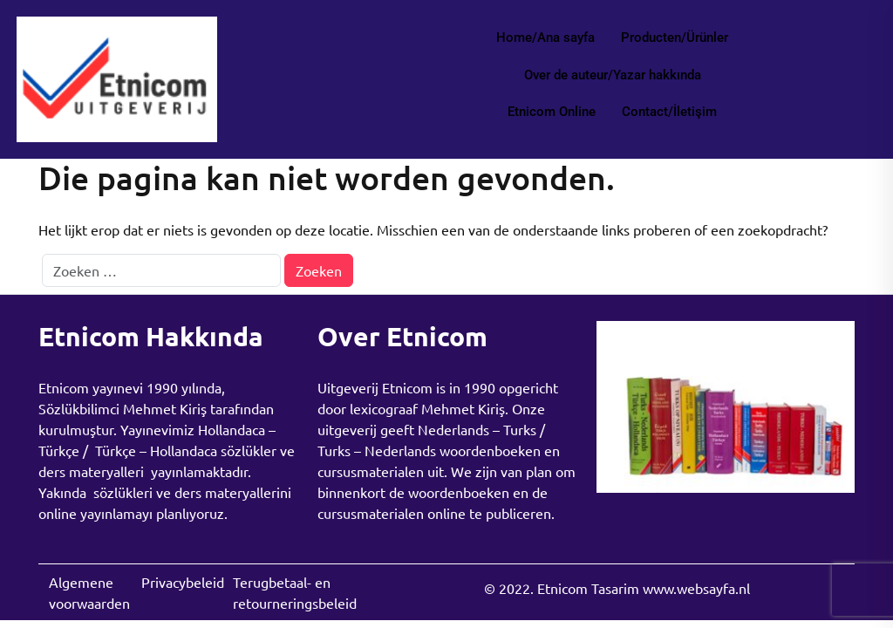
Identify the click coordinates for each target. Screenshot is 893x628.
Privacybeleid (182, 581)
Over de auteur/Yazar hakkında (612, 75)
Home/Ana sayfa (545, 37)
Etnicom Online (552, 111)
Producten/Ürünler (674, 37)
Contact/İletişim (669, 111)
